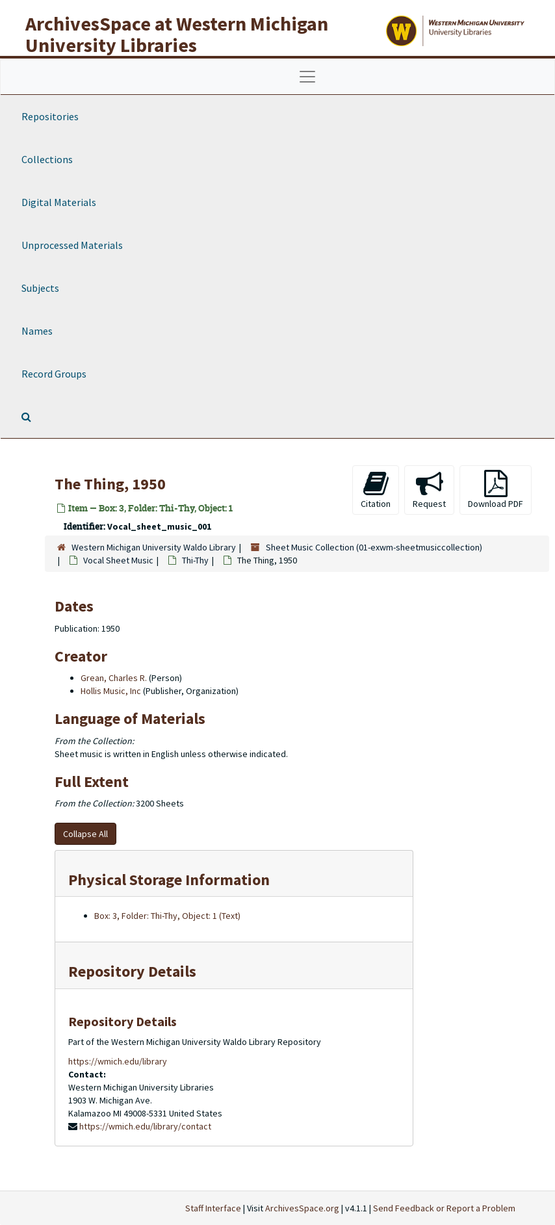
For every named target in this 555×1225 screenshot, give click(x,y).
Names (37, 330)
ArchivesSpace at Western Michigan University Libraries (176, 34)
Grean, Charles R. (114, 678)
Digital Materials (58, 202)
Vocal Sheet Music (118, 560)
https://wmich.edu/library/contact (145, 1126)
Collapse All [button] (85, 834)
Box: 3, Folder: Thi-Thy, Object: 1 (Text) (167, 916)
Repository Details (132, 971)
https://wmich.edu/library (117, 1061)
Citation (376, 489)
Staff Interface (213, 1208)
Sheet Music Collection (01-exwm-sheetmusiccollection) (374, 547)
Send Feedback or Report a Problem (444, 1208)
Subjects (40, 287)
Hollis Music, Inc (111, 691)
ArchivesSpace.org (302, 1208)
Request (429, 489)
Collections (47, 159)
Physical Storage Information (169, 880)
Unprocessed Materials (72, 245)
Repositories (50, 116)
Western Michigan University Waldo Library (153, 547)
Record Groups (53, 373)
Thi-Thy (195, 560)
